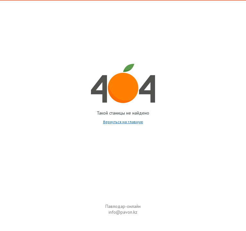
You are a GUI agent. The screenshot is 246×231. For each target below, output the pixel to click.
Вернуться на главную (123, 121)
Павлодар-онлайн (123, 206)
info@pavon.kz (123, 212)
